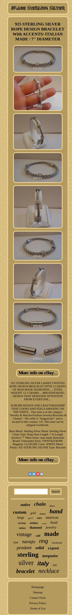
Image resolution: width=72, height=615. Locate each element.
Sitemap (37, 592)
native (25, 505)
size (15, 542)
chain (40, 504)
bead (53, 522)
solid (39, 547)
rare (39, 517)
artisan (43, 514)
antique (34, 523)
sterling (28, 554)
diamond (36, 527)
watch (44, 523)
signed (53, 548)
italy (43, 563)
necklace (48, 571)
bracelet (25, 571)
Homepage (37, 587)
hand (56, 511)
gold (33, 513)
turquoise (50, 556)
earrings (22, 523)
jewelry (51, 527)
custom (19, 512)
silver (26, 563)
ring (43, 541)
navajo (28, 541)
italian (22, 528)
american (52, 517)
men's (52, 506)
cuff (38, 535)
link (55, 565)
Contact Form (38, 597)
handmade (57, 542)
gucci (30, 518)
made (51, 533)
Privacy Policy (37, 603)
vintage (24, 534)
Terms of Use (38, 608)
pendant (24, 547)
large (20, 517)
